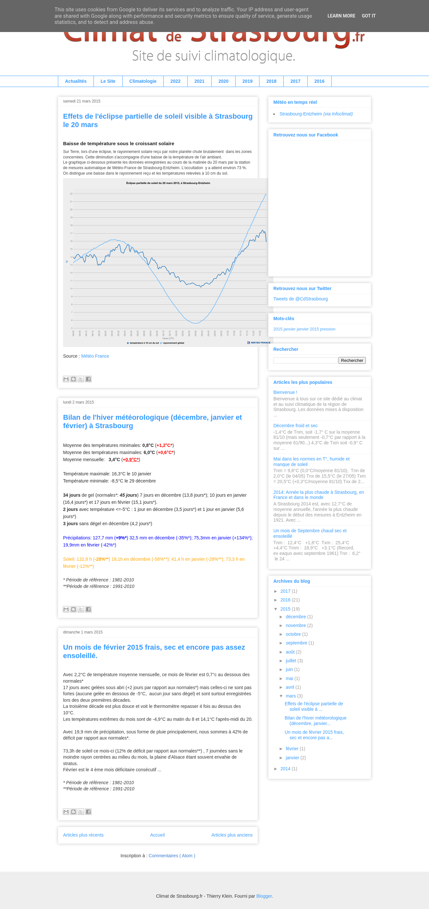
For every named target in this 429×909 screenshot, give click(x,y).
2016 (319, 81)
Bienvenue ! (285, 392)
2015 (277, 329)
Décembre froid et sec (295, 425)
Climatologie (143, 81)
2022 (175, 81)
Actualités (76, 81)
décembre (296, 616)
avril (290, 687)
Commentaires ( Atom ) (172, 855)
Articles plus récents (83, 835)
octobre (294, 634)
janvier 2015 (308, 329)
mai (290, 678)
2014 (286, 768)
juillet (291, 660)
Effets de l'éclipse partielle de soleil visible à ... (314, 706)
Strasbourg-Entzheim (316, 113)
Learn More (341, 15)
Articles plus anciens (232, 835)
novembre (296, 625)
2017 (296, 81)
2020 (223, 81)
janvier (290, 329)
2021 (199, 81)
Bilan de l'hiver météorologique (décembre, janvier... (315, 720)
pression (328, 329)
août (291, 652)
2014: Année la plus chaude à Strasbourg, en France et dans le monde (318, 495)
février (293, 748)
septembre (297, 642)
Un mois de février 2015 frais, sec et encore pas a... (314, 735)
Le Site (108, 81)
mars (291, 695)
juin (290, 669)
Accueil (157, 835)
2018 (271, 81)
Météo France (95, 356)
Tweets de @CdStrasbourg (300, 298)
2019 (247, 81)
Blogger (263, 896)
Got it (369, 15)
